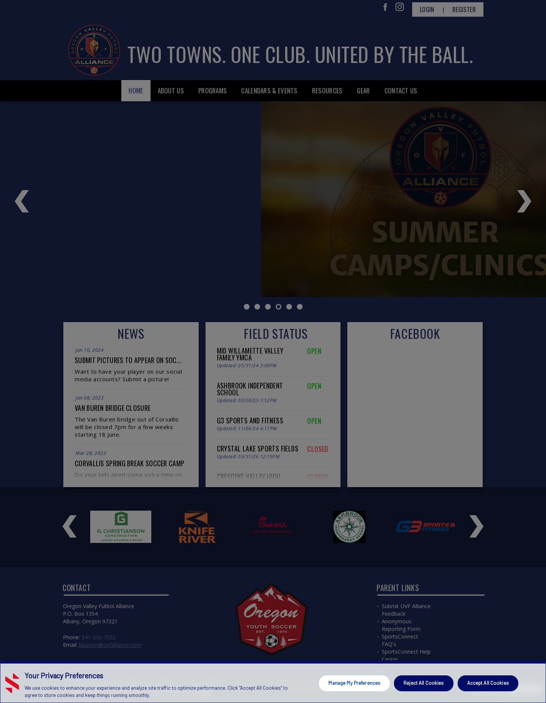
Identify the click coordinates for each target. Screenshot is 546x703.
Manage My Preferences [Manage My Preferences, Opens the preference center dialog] (354, 683)
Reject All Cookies (423, 683)
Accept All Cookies (488, 683)
